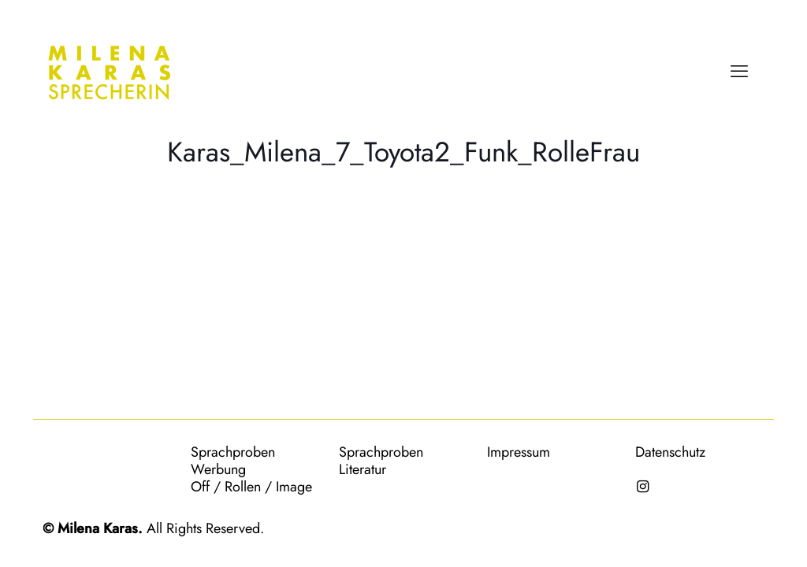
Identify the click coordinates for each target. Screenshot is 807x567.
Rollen (243, 486)
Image (294, 486)
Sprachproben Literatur (381, 461)
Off (200, 486)
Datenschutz (670, 452)
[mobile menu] (739, 70)
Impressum (518, 452)
